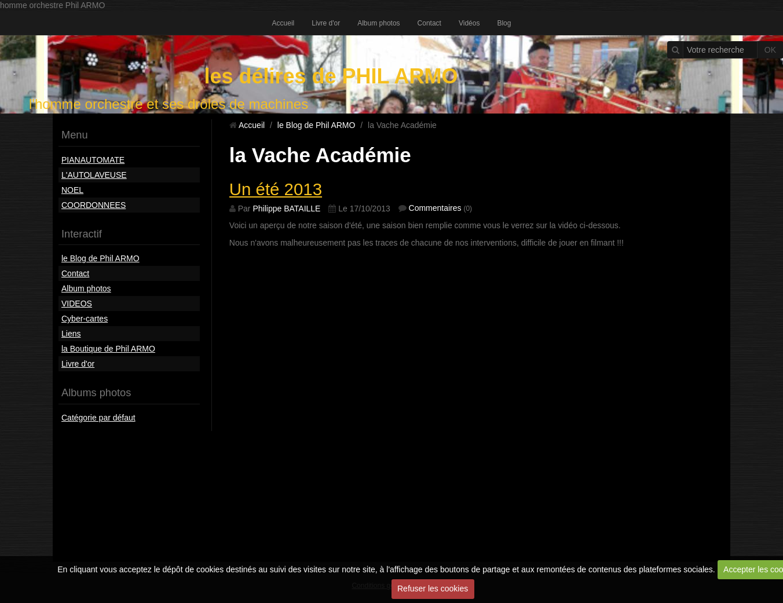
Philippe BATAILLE (286, 208)
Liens (71, 333)
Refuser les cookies (432, 588)
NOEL (72, 190)
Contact (429, 23)
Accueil (283, 23)
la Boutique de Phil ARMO (108, 348)
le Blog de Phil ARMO (100, 258)
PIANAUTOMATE (93, 160)
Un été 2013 (275, 189)
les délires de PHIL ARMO (331, 76)
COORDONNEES (93, 205)
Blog (504, 23)
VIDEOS (76, 303)
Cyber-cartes (84, 318)
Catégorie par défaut (98, 417)
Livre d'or (326, 23)
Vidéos (469, 23)
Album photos (378, 23)
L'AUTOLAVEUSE (94, 175)
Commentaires (435, 208)
